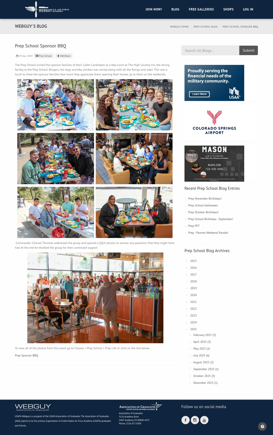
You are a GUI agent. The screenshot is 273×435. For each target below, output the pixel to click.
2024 (193, 322)
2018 (193, 281)
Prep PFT (194, 226)
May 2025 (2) (201, 348)
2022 (193, 309)
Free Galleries (201, 9)
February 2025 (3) (204, 335)
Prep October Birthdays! (203, 212)
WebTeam (64, 55)
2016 (193, 268)
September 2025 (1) (206, 369)
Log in (248, 9)
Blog (175, 9)
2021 (193, 302)
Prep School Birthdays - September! (210, 219)
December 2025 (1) (205, 383)
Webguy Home (179, 26)
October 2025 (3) (204, 376)
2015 (193, 261)
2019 (193, 288)
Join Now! (154, 9)
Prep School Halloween (203, 205)
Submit (248, 50)
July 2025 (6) (201, 355)
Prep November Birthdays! (205, 198)
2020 (193, 295)
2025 (193, 329)
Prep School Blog (205, 26)
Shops (228, 9)
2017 (193, 274)
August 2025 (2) (203, 362)
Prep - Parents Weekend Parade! (208, 233)
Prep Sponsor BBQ (26, 355)
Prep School (43, 55)
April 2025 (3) (202, 342)
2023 (193, 315)
